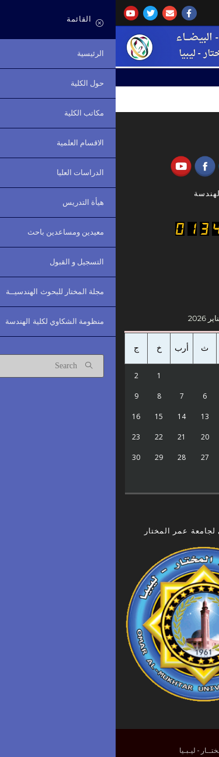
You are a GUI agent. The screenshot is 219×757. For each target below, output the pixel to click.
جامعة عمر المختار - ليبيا (112, 53)
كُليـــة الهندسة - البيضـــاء (111, 37)
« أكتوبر (157, 501)
